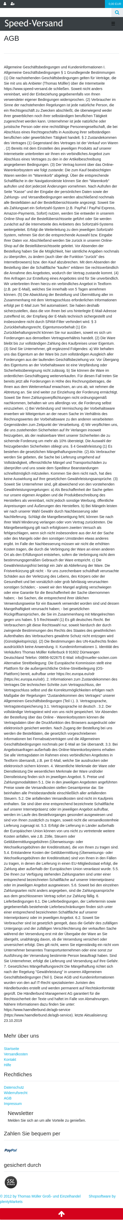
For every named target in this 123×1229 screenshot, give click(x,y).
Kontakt (10, 1059)
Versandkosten (16, 1054)
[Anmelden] (5, 4)
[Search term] (55, 12)
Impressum (13, 1104)
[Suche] (117, 12)
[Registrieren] (13, 4)
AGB (8, 1098)
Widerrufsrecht (15, 1093)
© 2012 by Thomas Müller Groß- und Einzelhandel (40, 1196)
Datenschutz (14, 1087)
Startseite (11, 1049)
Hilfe (7, 1065)
